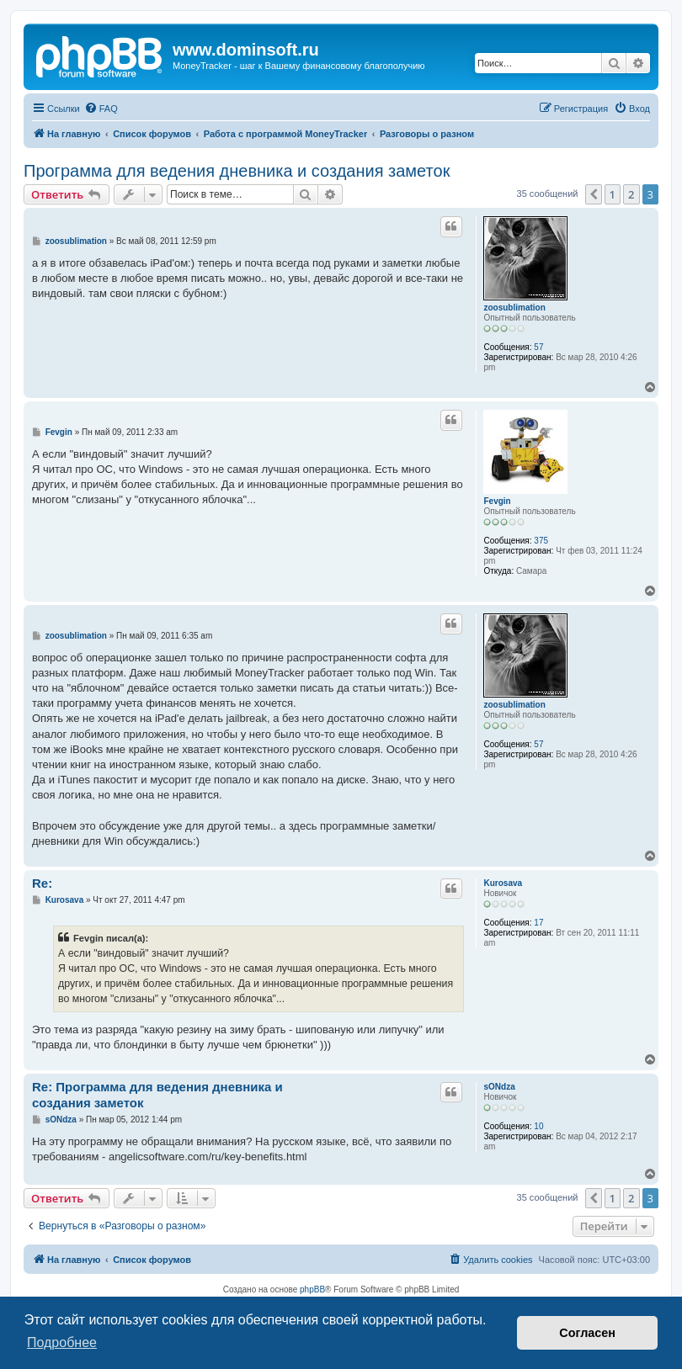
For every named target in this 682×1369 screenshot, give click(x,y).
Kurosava (502, 883)
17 (538, 922)
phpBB (312, 1289)
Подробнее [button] (62, 1342)
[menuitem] (101, 108)
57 (538, 347)
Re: (42, 883)
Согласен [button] (587, 1333)
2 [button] (631, 194)
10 (538, 1126)
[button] (593, 194)
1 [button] (612, 194)
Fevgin (496, 501)
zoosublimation (514, 307)
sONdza (498, 1086)
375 (541, 540)
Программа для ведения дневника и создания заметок (237, 171)
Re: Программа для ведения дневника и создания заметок (157, 1095)
